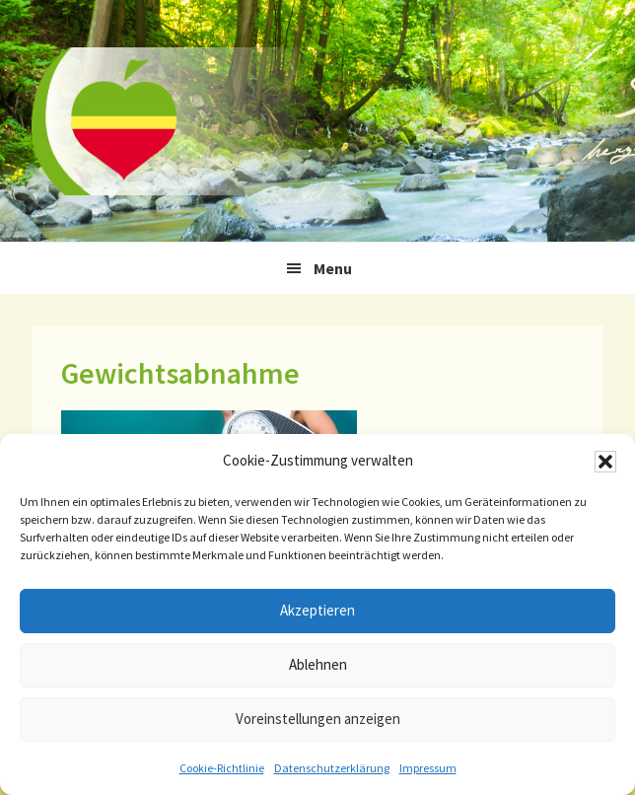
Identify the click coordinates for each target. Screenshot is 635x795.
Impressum (428, 767)
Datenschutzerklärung (331, 767)
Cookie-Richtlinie (221, 767)
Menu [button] (333, 268)
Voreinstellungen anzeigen (318, 718)
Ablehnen (318, 664)
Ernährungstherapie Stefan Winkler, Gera (179, 121)
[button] (605, 461)
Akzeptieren (317, 610)
